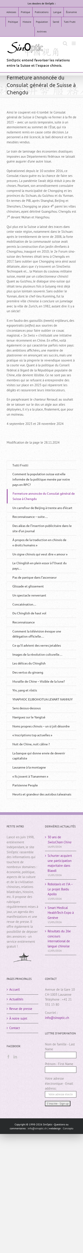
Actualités (16, 999)
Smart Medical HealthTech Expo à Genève (61, 913)
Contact (14, 1028)
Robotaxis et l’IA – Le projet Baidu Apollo (60, 889)
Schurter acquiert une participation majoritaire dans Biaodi (60, 863)
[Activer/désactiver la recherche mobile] (65, 43)
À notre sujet (18, 1018)
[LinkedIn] (15, 1056)
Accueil (14, 989)
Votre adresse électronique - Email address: (59, 1083)
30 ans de (59, 839)
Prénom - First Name (59, 1064)
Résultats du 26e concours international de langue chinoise (59, 938)
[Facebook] (8, 1056)
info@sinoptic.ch (57, 1018)
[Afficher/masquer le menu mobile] (74, 43)
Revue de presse (20, 1009)
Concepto (68, 1128)
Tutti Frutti (20, 465)
